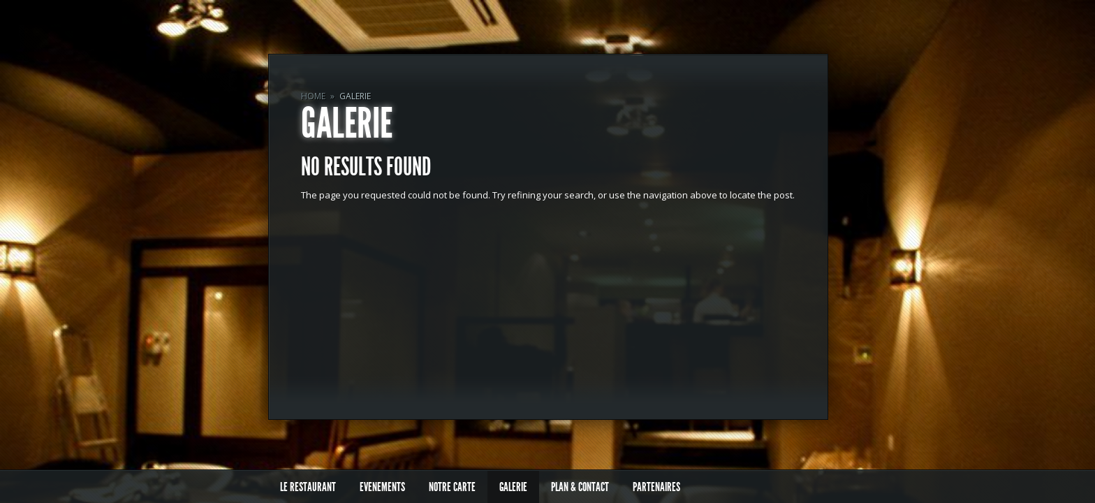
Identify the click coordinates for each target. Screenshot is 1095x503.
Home (313, 96)
